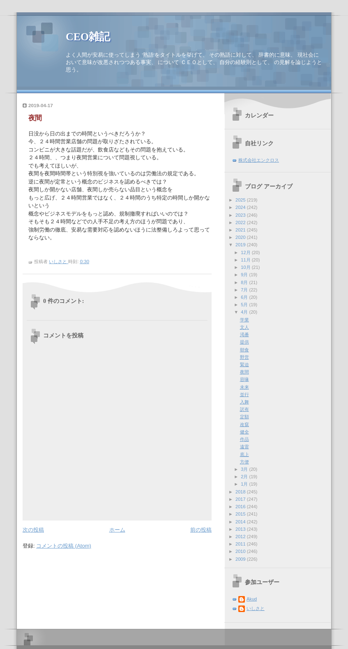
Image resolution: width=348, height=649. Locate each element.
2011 (241, 543)
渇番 (244, 334)
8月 (245, 282)
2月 (245, 476)
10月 (246, 267)
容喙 (244, 379)
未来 (244, 387)
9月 (245, 274)
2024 (241, 207)
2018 (241, 491)
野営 (244, 357)
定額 (244, 416)
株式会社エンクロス (258, 160)
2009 (241, 559)
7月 (245, 289)
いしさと (256, 608)
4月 (245, 312)
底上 (244, 454)
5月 (245, 304)
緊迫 (244, 364)
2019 (241, 244)
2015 (241, 513)
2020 (241, 237)
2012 (241, 536)
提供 (244, 341)
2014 (241, 521)
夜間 (244, 371)
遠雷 (244, 446)
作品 (244, 439)
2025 (241, 199)
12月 (246, 252)
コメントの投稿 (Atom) (63, 546)
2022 (241, 222)
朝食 (244, 349)
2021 (241, 229)
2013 (241, 529)
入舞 (244, 401)
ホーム (117, 530)
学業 (244, 319)
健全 (244, 431)
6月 (245, 297)
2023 (241, 215)
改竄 (244, 424)
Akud (252, 598)
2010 (241, 551)
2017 (241, 499)
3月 (245, 469)
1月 (245, 484)
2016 (241, 506)
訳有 (244, 409)
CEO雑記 (88, 37)
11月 (246, 259)
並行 (244, 394)
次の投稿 (33, 530)
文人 (244, 327)
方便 (244, 461)
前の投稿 (201, 530)
